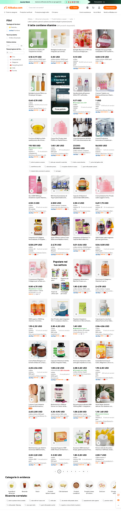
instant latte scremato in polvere (39, 171)
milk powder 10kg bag (14, 505)
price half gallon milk (96, 162)
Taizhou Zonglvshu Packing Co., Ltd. (38, 61)
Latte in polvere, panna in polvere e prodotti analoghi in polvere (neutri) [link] (50, 21)
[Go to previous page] (55, 471)
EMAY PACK (99, 61)
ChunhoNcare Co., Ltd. (80, 332)
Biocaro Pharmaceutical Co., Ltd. (82, 291)
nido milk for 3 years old (37, 500)
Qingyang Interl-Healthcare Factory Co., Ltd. (82, 463)
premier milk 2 (108, 500)
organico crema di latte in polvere (69, 505)
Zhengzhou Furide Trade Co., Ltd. (82, 416)
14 (83, 471)
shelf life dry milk (35, 166)
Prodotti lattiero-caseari (59, 19)
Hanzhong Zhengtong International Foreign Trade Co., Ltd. (82, 211)
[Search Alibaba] (46, 8)
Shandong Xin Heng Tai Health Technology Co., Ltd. (60, 416)
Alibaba (30, 19)
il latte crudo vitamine (78, 162)
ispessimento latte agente (90, 500)
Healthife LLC (55, 334)
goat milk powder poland (89, 166)
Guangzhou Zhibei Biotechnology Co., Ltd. (104, 421)
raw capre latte (30, 505)
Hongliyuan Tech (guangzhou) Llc (82, 374)
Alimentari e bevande (42, 19)
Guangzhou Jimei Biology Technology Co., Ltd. (38, 416)
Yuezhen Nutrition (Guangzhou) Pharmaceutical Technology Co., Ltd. (38, 463)
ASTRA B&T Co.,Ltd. (35, 292)
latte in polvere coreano (37, 162)
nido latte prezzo (50, 166)
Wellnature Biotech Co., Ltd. (37, 155)
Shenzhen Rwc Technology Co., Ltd (104, 291)
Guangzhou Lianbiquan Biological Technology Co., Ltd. (60, 153)
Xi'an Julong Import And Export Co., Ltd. (38, 334)
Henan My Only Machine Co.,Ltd (60, 207)
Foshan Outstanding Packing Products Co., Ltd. (82, 66)
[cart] (93, 8)
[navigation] (15, 245)
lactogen (57, 171)
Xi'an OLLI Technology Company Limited (38, 211)
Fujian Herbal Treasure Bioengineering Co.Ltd (104, 252)
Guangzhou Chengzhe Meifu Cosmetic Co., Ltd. (104, 211)
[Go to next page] (87, 471)
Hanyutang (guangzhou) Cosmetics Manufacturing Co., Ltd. (60, 252)
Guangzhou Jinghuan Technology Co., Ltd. (38, 252)
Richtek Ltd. (54, 378)
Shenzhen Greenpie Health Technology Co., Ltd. (60, 463)
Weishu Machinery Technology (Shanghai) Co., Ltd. (104, 153)
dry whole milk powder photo (69, 500)
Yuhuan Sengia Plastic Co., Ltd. (38, 108)
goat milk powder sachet (47, 505)
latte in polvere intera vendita (16, 500)
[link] (118, 495)
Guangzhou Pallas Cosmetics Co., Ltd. (38, 376)
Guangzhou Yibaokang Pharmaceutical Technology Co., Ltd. (104, 334)
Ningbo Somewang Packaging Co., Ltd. (60, 61)
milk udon (52, 500)
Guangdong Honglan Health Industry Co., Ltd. (104, 377)
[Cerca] (74, 7)
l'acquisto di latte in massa (68, 166)
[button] (67, 7)
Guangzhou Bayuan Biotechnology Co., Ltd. (104, 110)
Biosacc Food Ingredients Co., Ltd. (104, 461)
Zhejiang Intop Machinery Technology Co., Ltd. (82, 152)
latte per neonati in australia (58, 162)
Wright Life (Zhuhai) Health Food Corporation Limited (82, 249)
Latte (71, 19)
